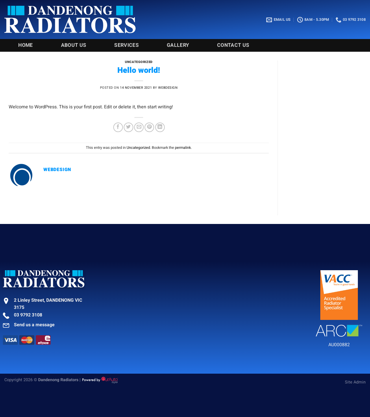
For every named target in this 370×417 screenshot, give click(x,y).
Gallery (178, 45)
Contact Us (233, 45)
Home (25, 45)
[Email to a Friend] (139, 127)
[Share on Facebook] (118, 127)
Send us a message (34, 324)
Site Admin (355, 382)
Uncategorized (138, 62)
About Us (73, 45)
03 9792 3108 (28, 315)
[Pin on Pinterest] (149, 127)
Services (126, 45)
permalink (183, 147)
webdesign (167, 87)
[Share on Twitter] (128, 127)
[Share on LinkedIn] (160, 127)
